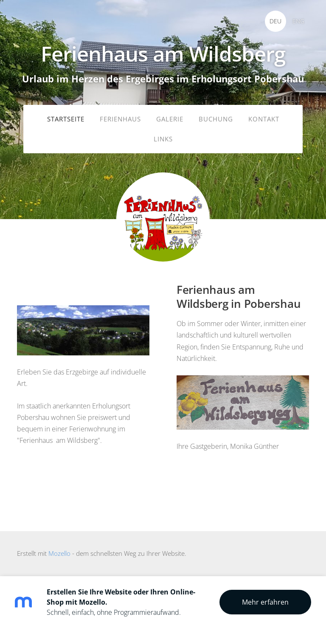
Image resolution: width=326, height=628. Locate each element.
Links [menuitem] (163, 139)
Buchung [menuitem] (216, 119)
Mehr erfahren (265, 602)
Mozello (59, 553)
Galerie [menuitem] (169, 119)
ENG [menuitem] (298, 21)
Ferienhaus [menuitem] (120, 119)
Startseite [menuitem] (65, 119)
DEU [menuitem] (275, 21)
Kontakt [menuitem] (263, 119)
